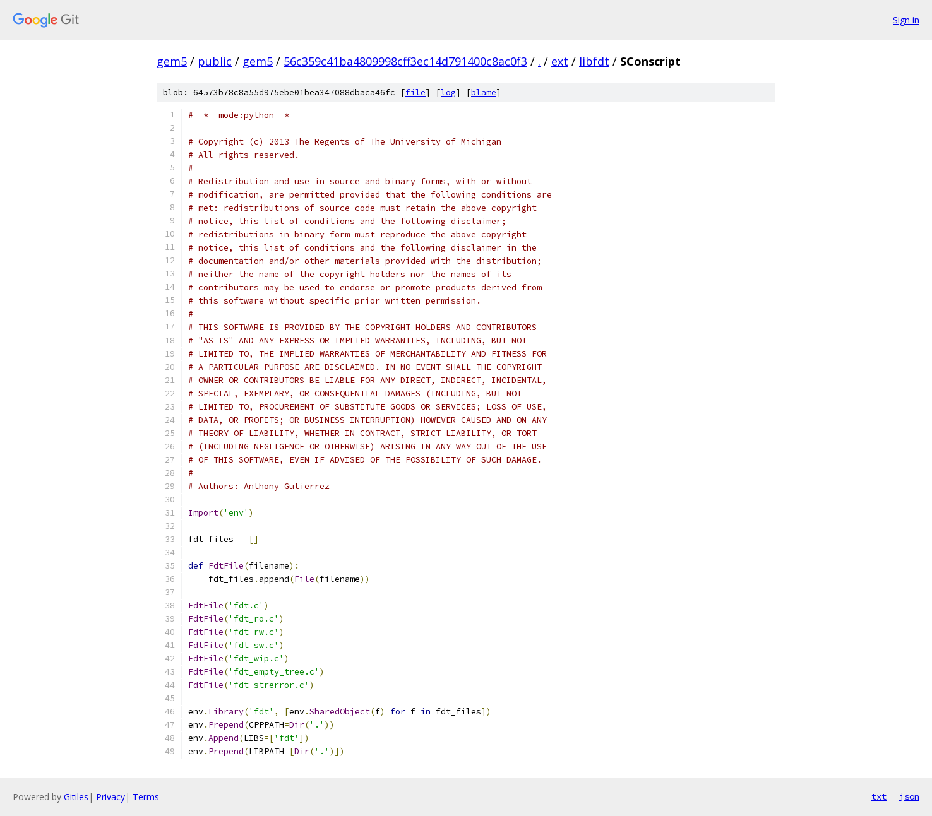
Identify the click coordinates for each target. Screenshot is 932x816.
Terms (146, 797)
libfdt (594, 61)
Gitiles (76, 797)
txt (879, 796)
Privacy (110, 797)
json (909, 796)
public (215, 61)
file (415, 92)
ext (559, 61)
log (448, 92)
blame (483, 92)
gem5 (172, 61)
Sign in (906, 20)
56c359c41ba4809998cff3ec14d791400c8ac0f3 (405, 61)
